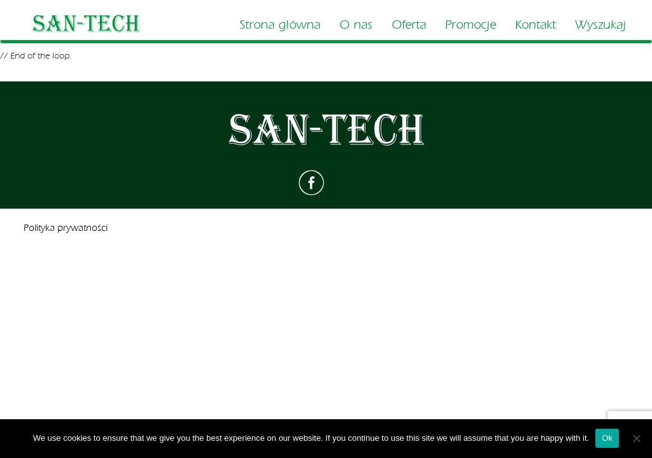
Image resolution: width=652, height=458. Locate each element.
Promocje (470, 25)
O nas (355, 25)
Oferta (409, 25)
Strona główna (279, 25)
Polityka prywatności (66, 228)
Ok (607, 438)
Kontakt (535, 25)
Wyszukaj (600, 25)
